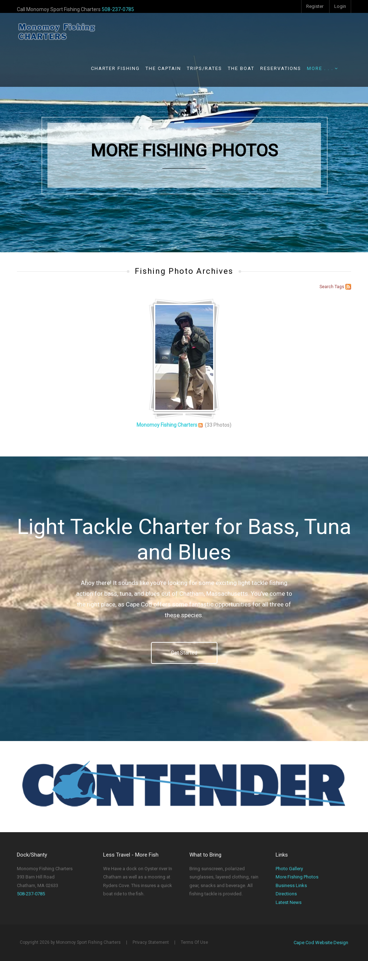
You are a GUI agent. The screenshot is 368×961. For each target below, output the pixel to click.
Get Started (184, 653)
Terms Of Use (194, 942)
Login (340, 6)
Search (326, 286)
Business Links (291, 885)
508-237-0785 (118, 9)
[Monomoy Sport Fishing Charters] (56, 31)
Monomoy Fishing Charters (167, 425)
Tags (339, 286)
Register (314, 6)
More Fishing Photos (297, 877)
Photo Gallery (289, 868)
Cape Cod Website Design (321, 942)
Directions (286, 893)
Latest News (289, 902)
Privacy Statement (151, 942)
